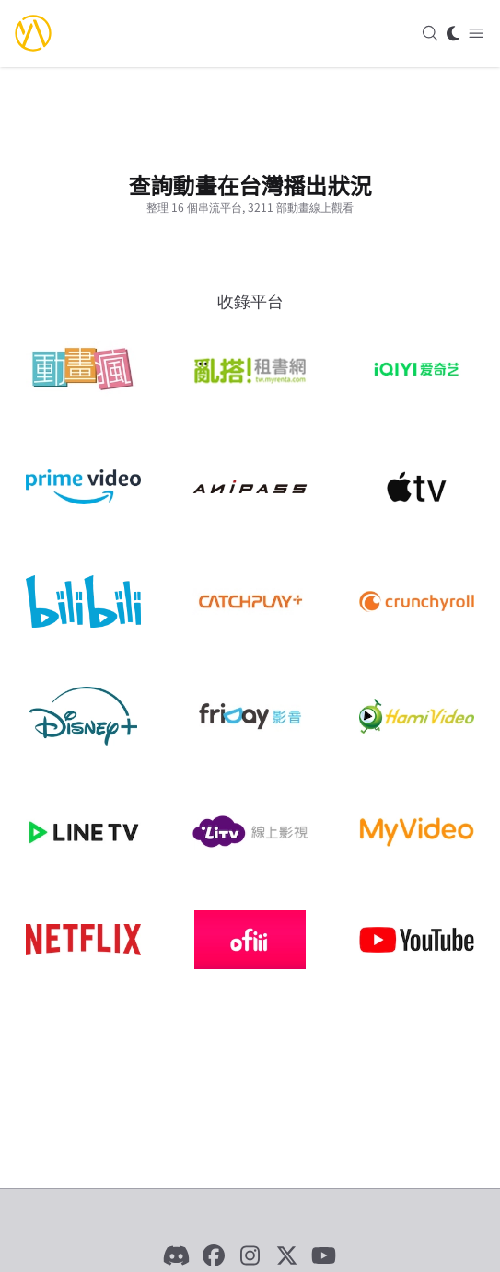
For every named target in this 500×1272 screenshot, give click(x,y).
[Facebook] (213, 1255)
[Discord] (176, 1255)
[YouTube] (324, 1255)
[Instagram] (250, 1255)
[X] (287, 1255)
